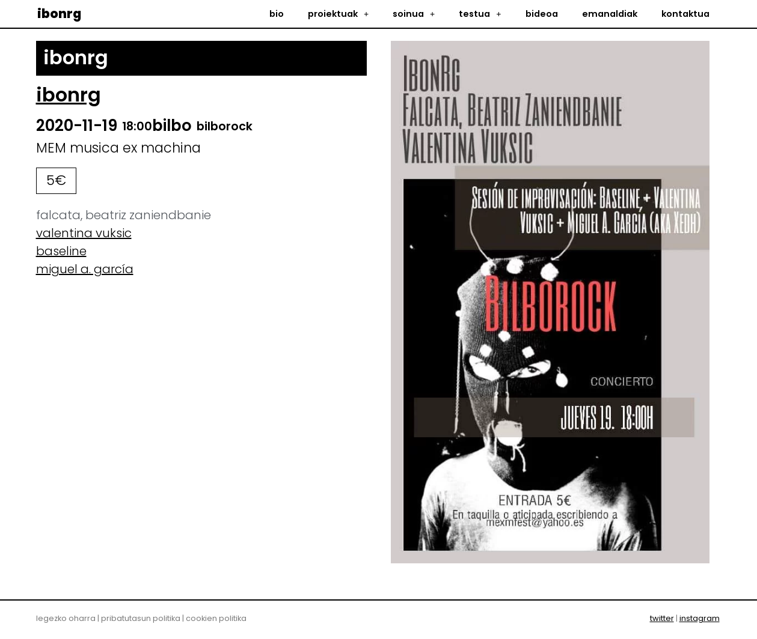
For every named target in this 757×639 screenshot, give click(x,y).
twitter (662, 618)
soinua (414, 14)
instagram (699, 618)
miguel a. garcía (84, 269)
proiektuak (338, 14)
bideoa (542, 14)
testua (480, 14)
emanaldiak (609, 14)
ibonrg (59, 13)
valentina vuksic (84, 233)
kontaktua (685, 14)
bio (276, 14)
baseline (61, 251)
